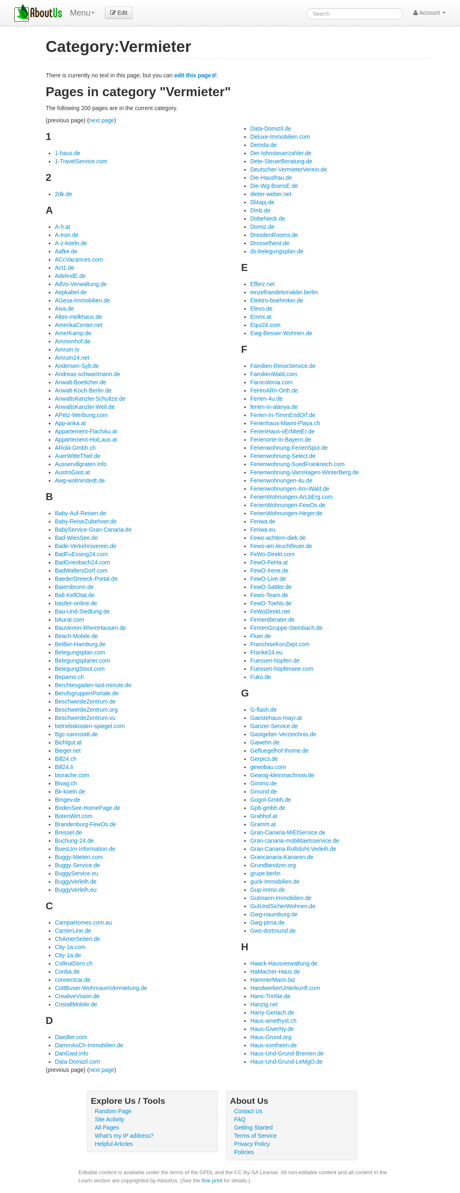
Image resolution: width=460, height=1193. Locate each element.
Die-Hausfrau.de (271, 177)
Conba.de (67, 971)
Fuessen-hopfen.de (275, 660)
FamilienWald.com (273, 374)
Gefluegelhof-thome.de (279, 750)
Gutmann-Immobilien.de (280, 898)
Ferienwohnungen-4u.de (281, 480)
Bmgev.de (67, 799)
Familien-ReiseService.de (283, 366)
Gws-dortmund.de (273, 930)
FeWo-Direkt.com (272, 554)
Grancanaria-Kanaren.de (281, 857)
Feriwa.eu (262, 529)
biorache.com (72, 775)
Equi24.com (265, 325)
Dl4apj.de (262, 202)
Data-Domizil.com (77, 1061)
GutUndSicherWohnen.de (282, 906)
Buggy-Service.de (77, 865)
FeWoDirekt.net (270, 611)
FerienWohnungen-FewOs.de (287, 505)
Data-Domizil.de (270, 128)
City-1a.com (70, 947)
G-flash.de (263, 709)
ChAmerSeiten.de (77, 939)
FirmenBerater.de (272, 619)
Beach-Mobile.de (76, 636)
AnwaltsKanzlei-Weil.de (85, 407)
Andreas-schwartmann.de (87, 374)
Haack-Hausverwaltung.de (283, 963)
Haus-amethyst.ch (273, 1020)
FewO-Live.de (268, 578)
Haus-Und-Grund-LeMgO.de (286, 1061)
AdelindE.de (70, 276)
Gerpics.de (264, 758)
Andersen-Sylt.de (77, 366)
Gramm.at (263, 824)
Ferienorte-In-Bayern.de (280, 439)
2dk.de (63, 194)
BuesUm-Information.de (85, 849)
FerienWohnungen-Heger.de (286, 513)
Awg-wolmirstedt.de (80, 480)
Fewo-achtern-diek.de (278, 537)
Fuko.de (260, 677)
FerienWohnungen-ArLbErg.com (291, 497)
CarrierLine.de (73, 930)
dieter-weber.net (270, 194)
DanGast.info (71, 1053)
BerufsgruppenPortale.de (87, 693)
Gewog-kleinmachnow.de (282, 775)
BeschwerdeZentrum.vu (85, 718)
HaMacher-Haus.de (275, 971)
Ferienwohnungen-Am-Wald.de (289, 488)
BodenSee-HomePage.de (87, 808)
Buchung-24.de (74, 840)
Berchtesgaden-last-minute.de (93, 685)
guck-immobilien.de (275, 881)
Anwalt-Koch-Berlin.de (83, 390)
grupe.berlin (265, 873)
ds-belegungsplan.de (277, 251)
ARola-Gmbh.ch (75, 447)
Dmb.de (260, 210)
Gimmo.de (263, 783)
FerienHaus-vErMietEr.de (282, 431)
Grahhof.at (263, 816)
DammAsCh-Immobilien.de (89, 1045)
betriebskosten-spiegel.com (90, 726)
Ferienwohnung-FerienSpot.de (289, 447)
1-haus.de (67, 153)
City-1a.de (68, 955)
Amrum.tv (67, 349)
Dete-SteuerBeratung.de (281, 161)
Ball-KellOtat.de (75, 595)
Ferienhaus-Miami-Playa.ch (285, 423)
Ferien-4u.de (266, 398)
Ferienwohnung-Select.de (283, 456)
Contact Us (248, 1111)
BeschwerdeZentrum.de (85, 701)
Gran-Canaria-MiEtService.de (288, 832)
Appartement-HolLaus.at (86, 439)
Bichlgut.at (68, 742)
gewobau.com (268, 767)
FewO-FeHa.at (269, 562)
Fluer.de (260, 636)
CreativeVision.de (77, 996)
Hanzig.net (264, 1004)
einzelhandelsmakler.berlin (284, 292)
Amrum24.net (72, 357)
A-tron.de (67, 235)
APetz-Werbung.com (81, 415)
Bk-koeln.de (70, 791)
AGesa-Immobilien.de (82, 300)
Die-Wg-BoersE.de (274, 186)
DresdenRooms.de (274, 235)
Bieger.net (68, 750)
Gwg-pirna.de (267, 922)
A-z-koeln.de (71, 243)
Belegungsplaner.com (82, 660)
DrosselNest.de (270, 243)
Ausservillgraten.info (81, 464)
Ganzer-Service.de (274, 726)
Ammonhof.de (73, 341)
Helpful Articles (114, 1144)
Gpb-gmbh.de (268, 808)
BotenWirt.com (74, 816)
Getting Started (253, 1127)
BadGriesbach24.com (82, 562)
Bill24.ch (66, 758)
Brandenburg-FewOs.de (85, 824)
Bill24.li (64, 767)
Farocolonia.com (271, 382)
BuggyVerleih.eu (76, 889)
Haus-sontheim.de (273, 1045)
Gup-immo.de (267, 889)
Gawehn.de (265, 742)
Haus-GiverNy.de (272, 1029)
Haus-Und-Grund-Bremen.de (287, 1053)
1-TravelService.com (81, 161)
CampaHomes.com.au (83, 922)
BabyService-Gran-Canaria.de (93, 529)
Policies (244, 1152)
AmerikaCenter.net (78, 325)
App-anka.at (70, 423)
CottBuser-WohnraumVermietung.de (101, 988)
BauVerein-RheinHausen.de (90, 628)
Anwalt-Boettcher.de (80, 382)
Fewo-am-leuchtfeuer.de (281, 546)
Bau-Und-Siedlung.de (82, 611)
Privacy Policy (252, 1144)
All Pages (107, 1127)
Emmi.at (260, 316)
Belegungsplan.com (80, 652)
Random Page (113, 1111)
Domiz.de (262, 226)
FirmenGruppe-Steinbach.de (286, 628)
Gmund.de (263, 791)
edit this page (192, 75)
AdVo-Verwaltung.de (81, 284)
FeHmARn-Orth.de (274, 390)
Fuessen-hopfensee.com (281, 668)
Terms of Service (255, 1135)
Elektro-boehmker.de (276, 300)
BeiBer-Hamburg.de (80, 644)
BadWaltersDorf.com (81, 570)
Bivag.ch (66, 783)
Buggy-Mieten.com (79, 857)
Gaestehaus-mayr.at (276, 718)
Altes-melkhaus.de (78, 316)
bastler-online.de (76, 603)
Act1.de (64, 267)
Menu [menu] (82, 12)
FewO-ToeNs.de (271, 603)
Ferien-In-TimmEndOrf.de (282, 415)
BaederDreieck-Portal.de (86, 578)
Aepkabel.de (71, 292)
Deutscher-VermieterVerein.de (288, 169)
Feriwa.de (262, 521)
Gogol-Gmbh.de (270, 799)
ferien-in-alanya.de (274, 407)
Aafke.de (66, 251)
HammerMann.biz (272, 980)
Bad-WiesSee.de (76, 537)
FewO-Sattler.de (271, 587)
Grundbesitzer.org (273, 865)
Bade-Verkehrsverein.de (85, 546)
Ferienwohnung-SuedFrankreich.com (297, 464)
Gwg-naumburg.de (274, 914)
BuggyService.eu (76, 873)
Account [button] (429, 12)
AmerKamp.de (73, 333)
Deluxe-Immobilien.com (280, 136)
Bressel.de (68, 832)
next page (101, 120)
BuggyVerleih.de (76, 881)
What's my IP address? (124, 1135)
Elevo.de (261, 308)
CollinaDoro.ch (74, 963)
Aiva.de (64, 308)
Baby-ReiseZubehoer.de (86, 521)
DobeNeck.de (267, 218)
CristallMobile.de (76, 1004)
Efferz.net (262, 284)
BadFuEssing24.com (81, 554)
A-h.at (62, 226)
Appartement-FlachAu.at (86, 431)
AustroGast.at (72, 472)
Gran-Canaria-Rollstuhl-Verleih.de (293, 849)
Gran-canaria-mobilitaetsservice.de (294, 840)
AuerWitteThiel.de (77, 456)
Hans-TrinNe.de (270, 996)
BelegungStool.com (79, 668)
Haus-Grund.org (270, 1037)
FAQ (240, 1119)
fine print (212, 1180)
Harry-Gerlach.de (272, 1012)
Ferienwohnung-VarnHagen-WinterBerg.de (304, 472)
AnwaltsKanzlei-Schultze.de (90, 398)
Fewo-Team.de (269, 595)
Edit (118, 12)
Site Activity (110, 1119)
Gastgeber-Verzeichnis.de (283, 734)
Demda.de (263, 145)
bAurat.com (69, 619)
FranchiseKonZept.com (280, 644)
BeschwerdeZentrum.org (86, 709)
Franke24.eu (266, 652)
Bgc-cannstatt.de (76, 734)
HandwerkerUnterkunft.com (285, 988)
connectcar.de (73, 980)
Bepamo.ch (69, 677)
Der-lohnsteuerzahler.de (280, 153)
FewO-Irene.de (269, 570)
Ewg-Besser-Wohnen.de (281, 333)
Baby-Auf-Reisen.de (80, 513)
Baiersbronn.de (74, 587)
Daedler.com (71, 1037)
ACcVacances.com (79, 259)
